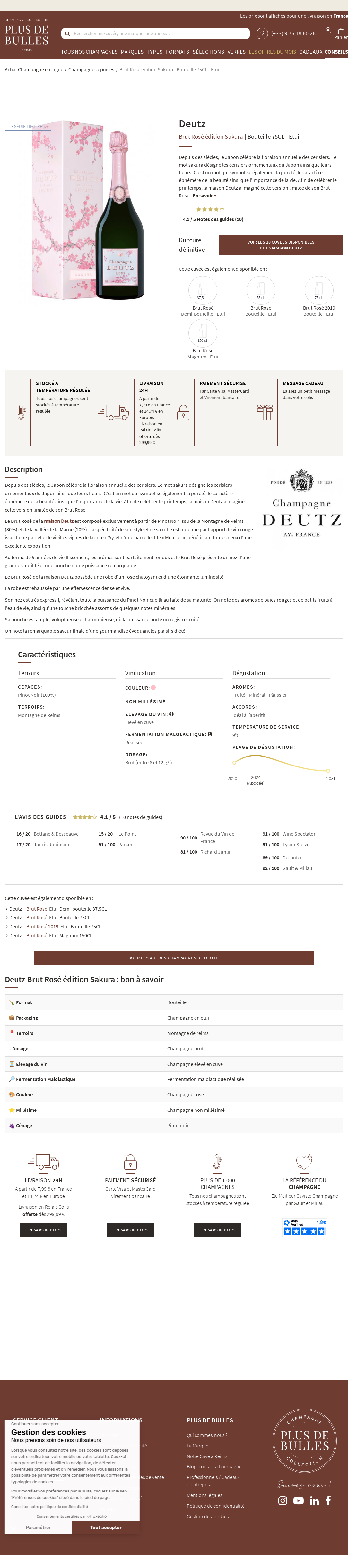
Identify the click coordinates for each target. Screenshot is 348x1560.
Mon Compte (113, 1456)
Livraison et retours (120, 1487)
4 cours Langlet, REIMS (36, 1499)
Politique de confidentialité (216, 1505)
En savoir (204, 195)
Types (155, 51)
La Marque (197, 1445)
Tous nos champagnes (89, 51)
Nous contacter (38, 1473)
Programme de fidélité (123, 1445)
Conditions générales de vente (132, 1477)
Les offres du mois (272, 51)
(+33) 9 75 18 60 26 (32, 1435)
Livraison (109, 1435)
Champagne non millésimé (196, 1110)
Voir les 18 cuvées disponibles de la (281, 245)
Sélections (208, 51)
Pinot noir (178, 1125)
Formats (177, 51)
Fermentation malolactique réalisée (205, 1079)
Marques (132, 51)
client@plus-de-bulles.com (41, 1456)
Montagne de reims (188, 1033)
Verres (237, 51)
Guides (107, 1509)
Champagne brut (185, 1048)
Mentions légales (204, 1495)
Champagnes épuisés (122, 1498)
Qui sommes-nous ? (207, 1435)
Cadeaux (311, 51)
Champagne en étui (188, 1017)
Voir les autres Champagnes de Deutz (174, 958)
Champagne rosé (185, 1094)
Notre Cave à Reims (207, 1456)
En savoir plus (43, 1230)
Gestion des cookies (208, 1516)
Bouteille (177, 1002)
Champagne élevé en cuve (195, 1064)
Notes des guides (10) (213, 219)
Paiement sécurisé (119, 1466)
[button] (13, 1529)
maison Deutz (59, 521)
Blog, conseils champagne (214, 1466)
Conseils (336, 51)
